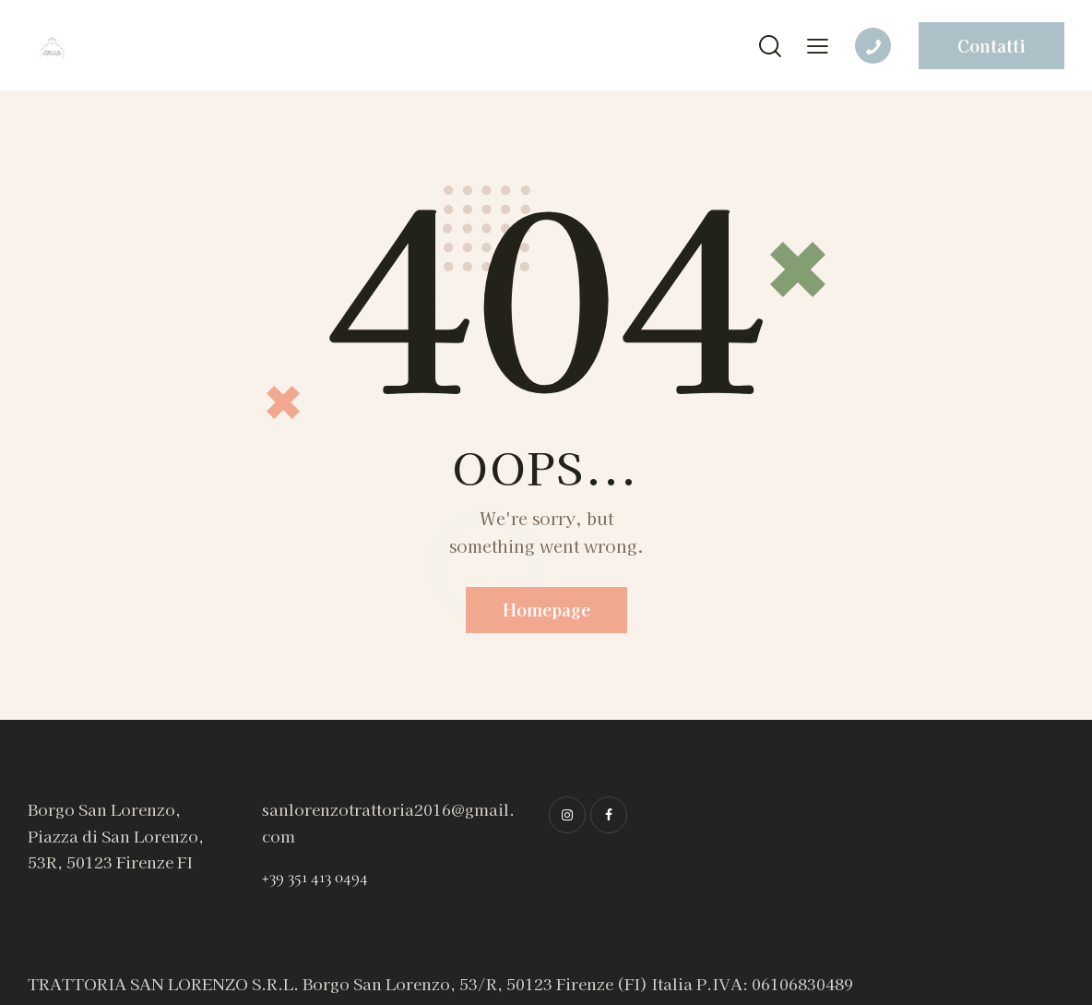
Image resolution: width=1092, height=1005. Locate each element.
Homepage (546, 609)
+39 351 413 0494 (315, 876)
